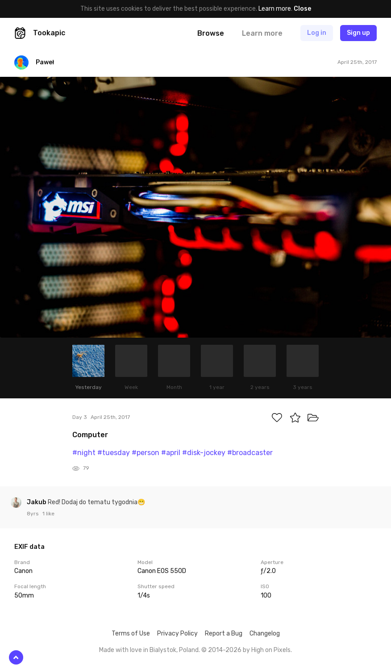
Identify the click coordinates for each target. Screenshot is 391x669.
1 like (48, 513)
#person (145, 452)
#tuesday (113, 452)
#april (170, 452)
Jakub (37, 502)
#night (84, 452)
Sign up (358, 33)
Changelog (265, 633)
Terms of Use (131, 633)
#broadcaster (250, 452)
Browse (210, 33)
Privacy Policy (177, 633)
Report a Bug (223, 633)
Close (302, 9)
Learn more (274, 9)
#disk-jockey (203, 452)
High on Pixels (271, 650)
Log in (316, 33)
